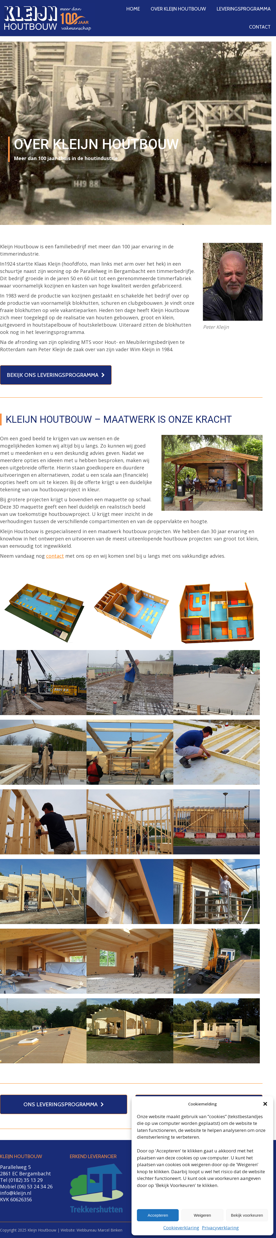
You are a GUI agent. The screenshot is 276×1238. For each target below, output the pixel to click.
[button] (265, 1104)
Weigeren (202, 1215)
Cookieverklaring (181, 1228)
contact (55, 556)
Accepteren (158, 1215)
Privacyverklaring (220, 1228)
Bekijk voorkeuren (247, 1215)
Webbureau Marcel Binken (99, 1230)
